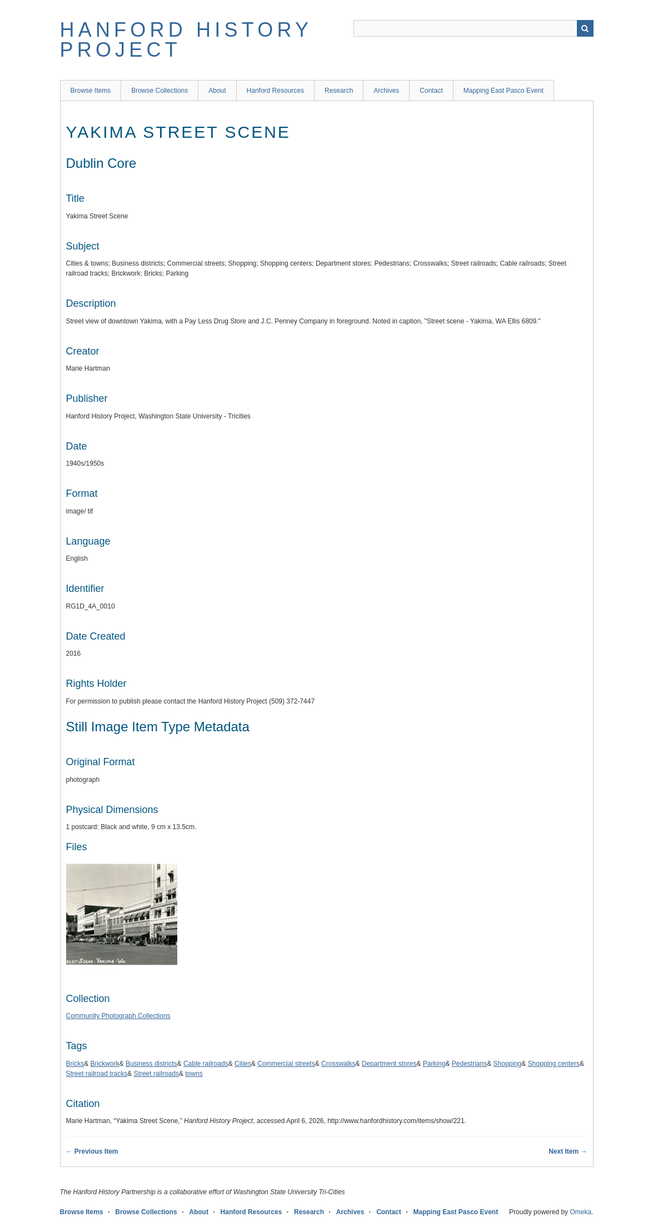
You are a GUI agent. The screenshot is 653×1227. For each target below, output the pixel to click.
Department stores (389, 1064)
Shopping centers (554, 1064)
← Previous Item (92, 1151)
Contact (431, 90)
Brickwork (105, 1064)
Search (585, 28)
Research (339, 90)
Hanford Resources (275, 90)
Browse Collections (159, 90)
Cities (243, 1064)
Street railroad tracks (97, 1074)
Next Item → (568, 1151)
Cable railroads (205, 1064)
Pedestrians (469, 1064)
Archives (386, 90)
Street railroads (156, 1074)
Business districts (151, 1064)
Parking (434, 1064)
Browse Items (91, 90)
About (217, 90)
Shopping (508, 1064)
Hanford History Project (186, 39)
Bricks (75, 1064)
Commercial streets (286, 1064)
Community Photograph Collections (118, 1016)
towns (193, 1074)
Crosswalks (338, 1064)
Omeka (580, 1212)
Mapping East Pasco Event (503, 90)
